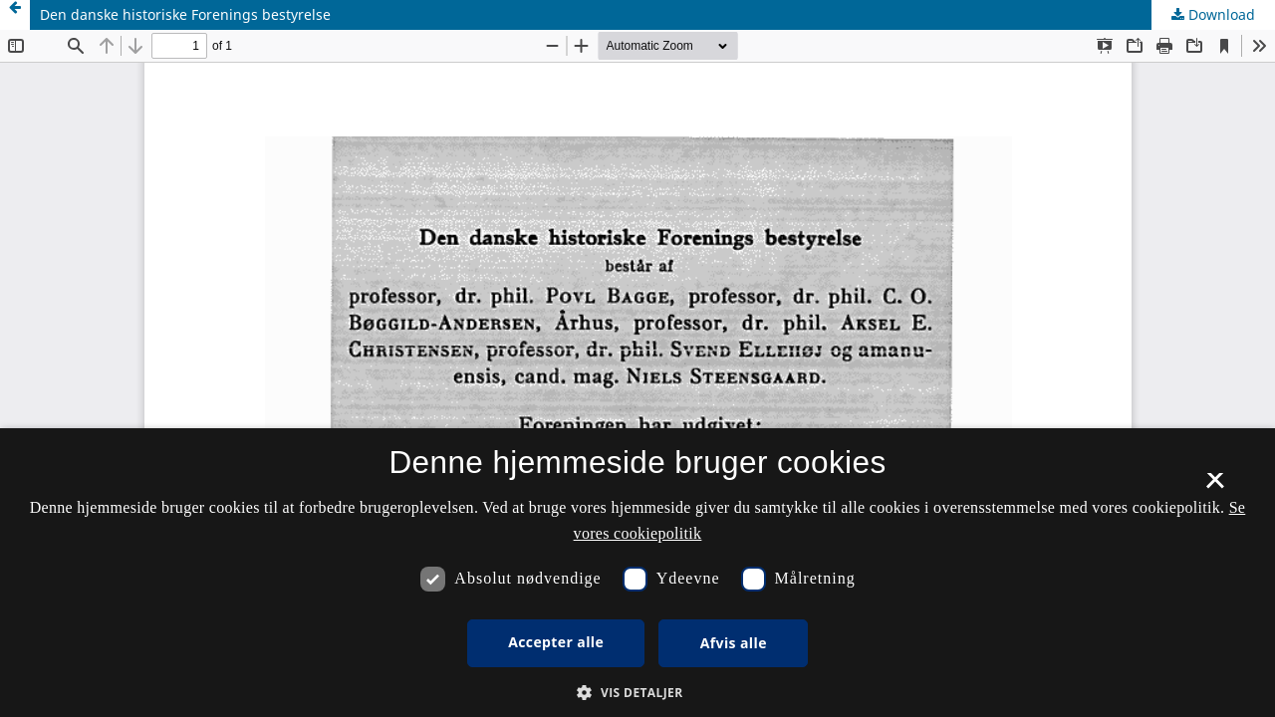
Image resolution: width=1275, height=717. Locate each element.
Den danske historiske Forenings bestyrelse (185, 14)
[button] (637, 692)
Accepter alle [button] (556, 641)
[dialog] (637, 572)
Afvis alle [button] (733, 642)
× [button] (1214, 487)
